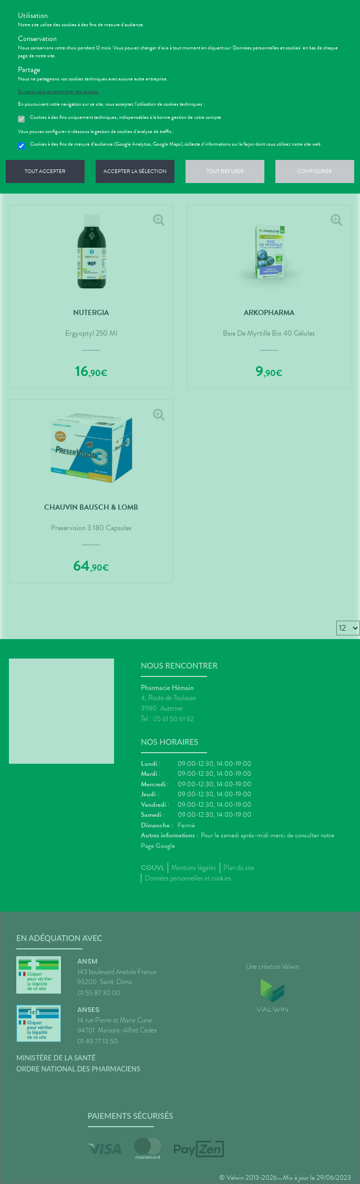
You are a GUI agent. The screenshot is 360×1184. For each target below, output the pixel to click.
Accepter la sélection (135, 171)
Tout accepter (45, 171)
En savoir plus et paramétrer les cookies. (58, 91)
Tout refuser (225, 171)
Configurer (314, 171)
